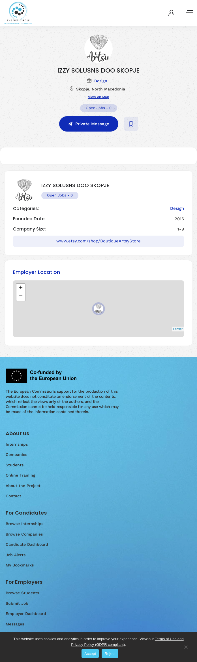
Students (14, 465)
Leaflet (178, 329)
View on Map (98, 97)
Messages (15, 624)
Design (100, 81)
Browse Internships (24, 523)
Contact (13, 496)
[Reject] (186, 649)
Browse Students (22, 593)
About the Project (23, 485)
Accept (90, 654)
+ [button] (21, 288)
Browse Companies (24, 534)
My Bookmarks (20, 565)
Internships (17, 444)
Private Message (92, 123)
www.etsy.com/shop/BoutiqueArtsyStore (98, 241)
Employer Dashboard (26, 613)
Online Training (20, 475)
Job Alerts (15, 555)
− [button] (21, 296)
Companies (16, 454)
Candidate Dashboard (27, 544)
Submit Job (17, 603)
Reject (109, 654)
